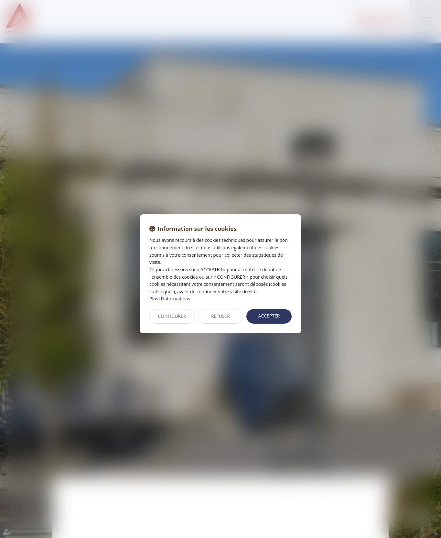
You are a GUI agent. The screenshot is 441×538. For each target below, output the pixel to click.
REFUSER (220, 316)
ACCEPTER (269, 316)
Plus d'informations (169, 299)
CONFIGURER (172, 316)
